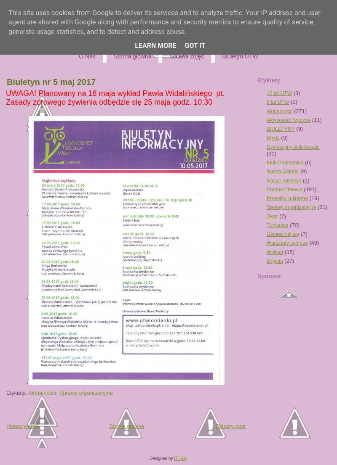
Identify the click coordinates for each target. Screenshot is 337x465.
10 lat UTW (279, 93)
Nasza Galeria (283, 171)
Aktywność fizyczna (288, 120)
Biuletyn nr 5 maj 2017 (51, 82)
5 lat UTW (278, 102)
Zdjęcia (275, 261)
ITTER (180, 458)
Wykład (275, 252)
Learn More (155, 46)
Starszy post (230, 426)
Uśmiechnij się (283, 234)
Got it (195, 46)
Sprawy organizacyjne (86, 393)
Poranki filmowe (284, 190)
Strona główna (127, 426)
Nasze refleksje (284, 181)
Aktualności (42, 393)
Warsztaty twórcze (287, 243)
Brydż (273, 138)
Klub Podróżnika (285, 163)
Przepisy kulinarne (287, 198)
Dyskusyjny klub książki (293, 147)
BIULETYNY (281, 129)
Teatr (272, 216)
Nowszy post (22, 426)
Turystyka (278, 225)
